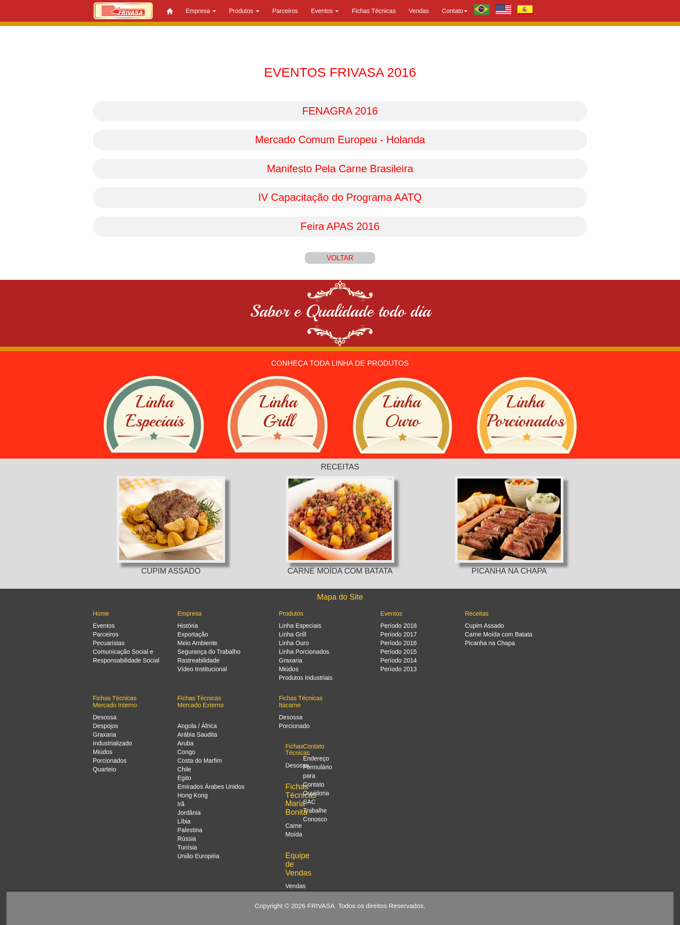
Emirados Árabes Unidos (211, 786)
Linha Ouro (294, 643)
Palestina (190, 830)
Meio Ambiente (197, 643)
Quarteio (104, 769)
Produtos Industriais (306, 677)
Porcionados (110, 760)
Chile (184, 769)
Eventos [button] (325, 10)
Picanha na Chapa (490, 643)
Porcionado (294, 725)
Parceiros (285, 10)
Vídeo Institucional (202, 669)
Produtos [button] (244, 10)
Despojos (105, 725)
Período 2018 (398, 625)
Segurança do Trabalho (209, 651)
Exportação (192, 634)
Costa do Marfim (199, 760)
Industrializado (112, 743)
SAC (309, 801)
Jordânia (189, 812)
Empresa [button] (201, 10)
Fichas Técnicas (374, 10)
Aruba (185, 743)
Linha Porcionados (304, 651)
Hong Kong (192, 795)
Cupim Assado (484, 625)
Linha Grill (292, 634)
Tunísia (187, 847)
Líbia (183, 821)
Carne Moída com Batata (499, 634)
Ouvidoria (316, 793)
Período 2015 (398, 651)
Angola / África (197, 725)
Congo (186, 751)
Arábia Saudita (197, 734)
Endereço (316, 758)
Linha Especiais (300, 625)
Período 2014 (398, 660)
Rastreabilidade (198, 660)
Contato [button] (455, 10)
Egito (184, 777)
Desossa (104, 717)
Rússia (186, 838)
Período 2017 (398, 634)
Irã (180, 803)
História (187, 625)
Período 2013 (398, 669)
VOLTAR (340, 258)
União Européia (198, 856)
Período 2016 (398, 643)
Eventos (104, 625)
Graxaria (290, 660)
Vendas (419, 10)
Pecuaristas (108, 643)
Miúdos (288, 669)
